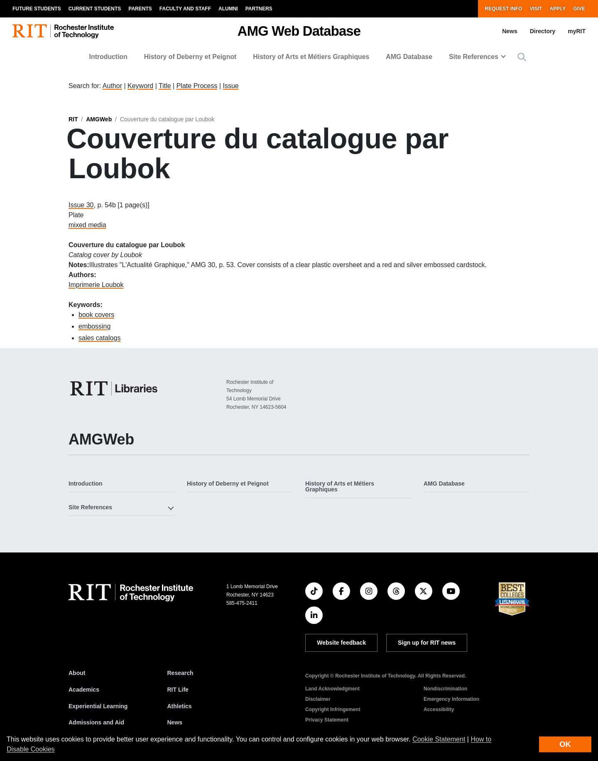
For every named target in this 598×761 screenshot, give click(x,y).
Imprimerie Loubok (96, 284)
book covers (96, 314)
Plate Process (197, 85)
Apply (557, 9)
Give (579, 9)
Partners (258, 9)
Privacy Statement (326, 720)
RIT (73, 119)
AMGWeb (99, 119)
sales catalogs (99, 337)
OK (565, 744)
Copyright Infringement (332, 709)
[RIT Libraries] (115, 388)
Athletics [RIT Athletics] (179, 706)
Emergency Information (451, 699)
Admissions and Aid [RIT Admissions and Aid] (96, 722)
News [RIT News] (175, 722)
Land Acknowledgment (332, 689)
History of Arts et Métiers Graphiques (311, 56)
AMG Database (409, 56)
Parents (140, 9)
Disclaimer (318, 699)
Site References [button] (473, 56)
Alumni (228, 9)
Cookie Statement (438, 739)
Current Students (95, 9)
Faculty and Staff (185, 9)
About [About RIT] (77, 673)
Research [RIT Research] (180, 673)
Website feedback (341, 642)
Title (165, 85)
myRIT (577, 31)
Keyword (140, 85)
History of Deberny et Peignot (190, 56)
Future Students (36, 9)
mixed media (87, 224)
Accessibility (439, 709)
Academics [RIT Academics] (84, 689)
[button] (521, 57)
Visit (535, 9)
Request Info (503, 9)
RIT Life (178, 689)
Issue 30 (81, 205)
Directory (542, 31)
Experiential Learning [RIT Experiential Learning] (98, 706)
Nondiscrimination (445, 689)
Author (112, 85)
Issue (230, 85)
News (509, 31)
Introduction (108, 56)
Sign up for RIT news (427, 642)
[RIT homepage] (63, 31)
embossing (94, 326)
